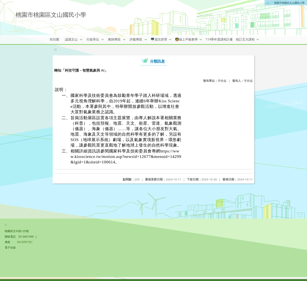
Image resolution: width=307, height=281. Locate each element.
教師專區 (114, 39)
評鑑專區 (136, 39)
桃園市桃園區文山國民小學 (289, 3)
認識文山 (71, 39)
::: (268, 3)
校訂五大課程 (245, 39)
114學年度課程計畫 (219, 39)
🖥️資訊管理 (159, 39)
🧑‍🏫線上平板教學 (186, 39)
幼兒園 (54, 39)
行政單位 (93, 39)
